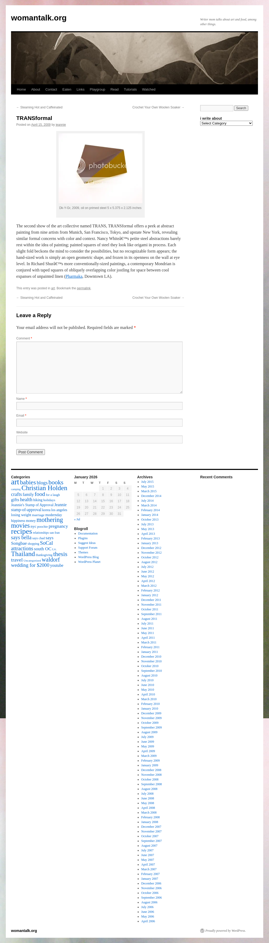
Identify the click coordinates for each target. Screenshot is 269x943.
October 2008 (150, 779)
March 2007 (149, 869)
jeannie (61, 125)
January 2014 (149, 515)
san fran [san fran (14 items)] (55, 533)
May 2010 (147, 689)
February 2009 (150, 760)
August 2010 (149, 675)
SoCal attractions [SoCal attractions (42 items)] (32, 545)
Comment (24, 338)
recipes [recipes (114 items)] (21, 531)
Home (21, 89)
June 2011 (147, 628)
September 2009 (151, 727)
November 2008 (151, 775)
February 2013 (150, 538)
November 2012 (151, 552)
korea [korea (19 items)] (46, 510)
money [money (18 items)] (31, 521)
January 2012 (149, 595)
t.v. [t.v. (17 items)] (54, 549)
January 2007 (149, 879)
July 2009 (147, 737)
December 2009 (151, 713)
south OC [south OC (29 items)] (42, 548)
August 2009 (149, 732)
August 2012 (149, 562)
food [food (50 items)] (40, 494)
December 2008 (151, 770)
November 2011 (151, 604)
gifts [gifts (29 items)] (15, 499)
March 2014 (149, 505)
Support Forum (87, 547)
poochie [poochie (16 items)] (42, 526)
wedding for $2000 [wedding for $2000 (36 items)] (30, 565)
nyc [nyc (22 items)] (33, 526)
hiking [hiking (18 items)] (37, 500)
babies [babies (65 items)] (28, 482)
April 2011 (148, 638)
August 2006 (149, 902)
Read (114, 89)
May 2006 (147, 916)
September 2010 (151, 671)
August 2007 (149, 845)
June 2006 (147, 912)
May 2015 (147, 486)
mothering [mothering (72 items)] (50, 519)
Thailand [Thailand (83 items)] (23, 554)
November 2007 (151, 831)
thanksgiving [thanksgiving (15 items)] (44, 555)
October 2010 (150, 666)
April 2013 (148, 534)
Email (21, 415)
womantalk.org (39, 17)
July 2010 (147, 680)
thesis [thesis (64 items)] (60, 554)
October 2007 (150, 836)
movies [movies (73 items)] (20, 525)
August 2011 (149, 619)
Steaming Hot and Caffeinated (39, 107)
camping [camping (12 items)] (16, 489)
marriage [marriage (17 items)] (38, 515)
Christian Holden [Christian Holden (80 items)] (45, 488)
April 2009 (148, 751)
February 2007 (150, 874)
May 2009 (147, 746)
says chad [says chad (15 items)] (38, 538)
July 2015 (147, 482)
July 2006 (147, 907)
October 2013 (150, 519)
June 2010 (147, 685)
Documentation (88, 533)
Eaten (66, 89)
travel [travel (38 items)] (17, 560)
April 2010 (148, 694)
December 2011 (151, 600)
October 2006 (150, 893)
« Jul (77, 519)
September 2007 (151, 841)
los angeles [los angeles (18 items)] (59, 510)
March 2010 (149, 699)
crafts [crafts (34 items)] (16, 494)
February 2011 (150, 647)
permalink (84, 288)
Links (80, 89)
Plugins (83, 538)
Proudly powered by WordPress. (225, 930)
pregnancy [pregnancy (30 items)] (58, 526)
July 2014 (147, 500)
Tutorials (130, 89)
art (53, 288)
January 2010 (149, 708)
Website (22, 432)
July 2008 (147, 793)
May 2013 (147, 529)
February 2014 (150, 510)
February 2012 (150, 590)
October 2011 (149, 609)
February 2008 (150, 817)
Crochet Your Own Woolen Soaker (158, 107)
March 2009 (149, 756)
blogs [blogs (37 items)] (42, 482)
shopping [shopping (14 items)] (33, 544)
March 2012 (149, 586)
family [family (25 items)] (28, 494)
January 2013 (149, 543)
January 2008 (149, 822)
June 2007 (147, 855)
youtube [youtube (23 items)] (56, 565)
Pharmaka (74, 276)
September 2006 (151, 897)
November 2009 (151, 718)
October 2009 (150, 723)
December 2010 (151, 656)
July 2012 (147, 567)
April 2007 (148, 864)
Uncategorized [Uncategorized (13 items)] (32, 560)
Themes (83, 552)
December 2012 (151, 548)
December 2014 (151, 496)
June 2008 (147, 798)
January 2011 (149, 652)
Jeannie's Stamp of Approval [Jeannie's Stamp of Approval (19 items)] (32, 505)
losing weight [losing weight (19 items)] (21, 515)
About (35, 89)
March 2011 (149, 642)
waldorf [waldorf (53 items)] (51, 559)
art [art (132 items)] (15, 482)
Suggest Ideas (87, 543)
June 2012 (147, 571)
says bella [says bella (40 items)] (21, 537)
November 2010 (151, 661)
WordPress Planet (89, 562)
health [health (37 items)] (26, 499)
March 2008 (149, 812)
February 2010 (150, 704)
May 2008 (147, 803)
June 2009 (147, 741)
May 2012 (147, 576)
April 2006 (148, 921)
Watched (149, 89)
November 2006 (151, 888)
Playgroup (97, 89)
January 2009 (149, 765)
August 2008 (149, 789)
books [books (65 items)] (56, 482)
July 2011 (147, 623)
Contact (51, 89)
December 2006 (151, 883)
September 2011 (151, 614)
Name (21, 399)
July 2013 (147, 524)
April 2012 (148, 581)
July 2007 (147, 850)
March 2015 (149, 491)
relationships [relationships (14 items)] (41, 533)
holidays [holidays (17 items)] (49, 500)
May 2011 (147, 633)
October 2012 (150, 557)
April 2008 (148, 808)
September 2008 (151, 784)
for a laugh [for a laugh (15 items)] (53, 495)
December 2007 (151, 827)
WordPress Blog (88, 557)
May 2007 (147, 860)
